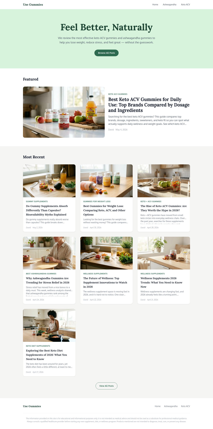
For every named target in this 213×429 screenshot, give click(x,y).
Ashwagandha (169, 4)
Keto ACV (185, 4)
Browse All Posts (106, 53)
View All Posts (106, 386)
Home (155, 4)
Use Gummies (33, 4)
